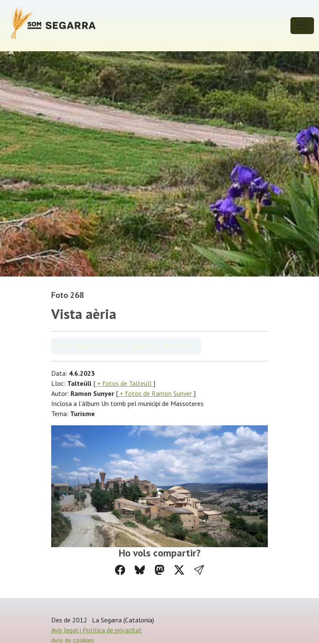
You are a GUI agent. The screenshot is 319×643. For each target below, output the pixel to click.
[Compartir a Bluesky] (140, 570)
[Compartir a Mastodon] (159, 570)
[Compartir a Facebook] (120, 570)
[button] (199, 570)
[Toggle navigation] (302, 25)
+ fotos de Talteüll (124, 383)
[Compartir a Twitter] (179, 570)
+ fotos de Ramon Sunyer (155, 393)
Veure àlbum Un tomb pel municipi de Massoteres (126, 346)
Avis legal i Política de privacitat (96, 630)
